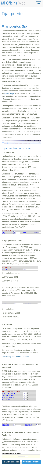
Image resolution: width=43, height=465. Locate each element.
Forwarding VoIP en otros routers (15, 357)
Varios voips (9, 94)
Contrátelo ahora (30, 462)
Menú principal (12, 462)
